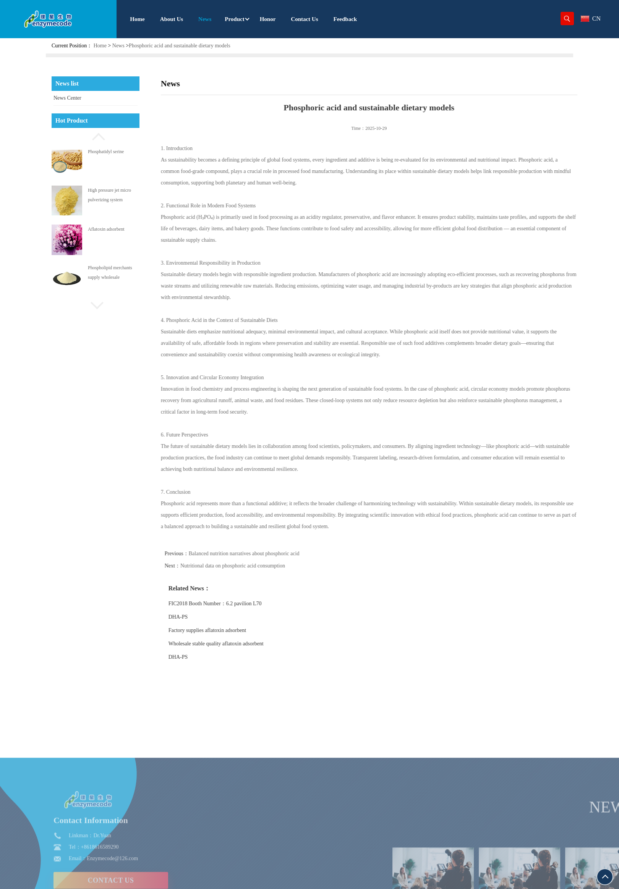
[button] (95, 135)
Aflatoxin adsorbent (106, 229)
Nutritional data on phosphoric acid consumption (251, 566)
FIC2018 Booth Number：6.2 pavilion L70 (233, 603)
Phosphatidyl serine (106, 151)
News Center (67, 98)
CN (591, 18)
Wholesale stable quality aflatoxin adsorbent (234, 644)
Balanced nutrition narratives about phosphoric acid (262, 553)
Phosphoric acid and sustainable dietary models (179, 45)
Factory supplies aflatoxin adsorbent (225, 630)
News (118, 45)
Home (100, 45)
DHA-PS (196, 617)
